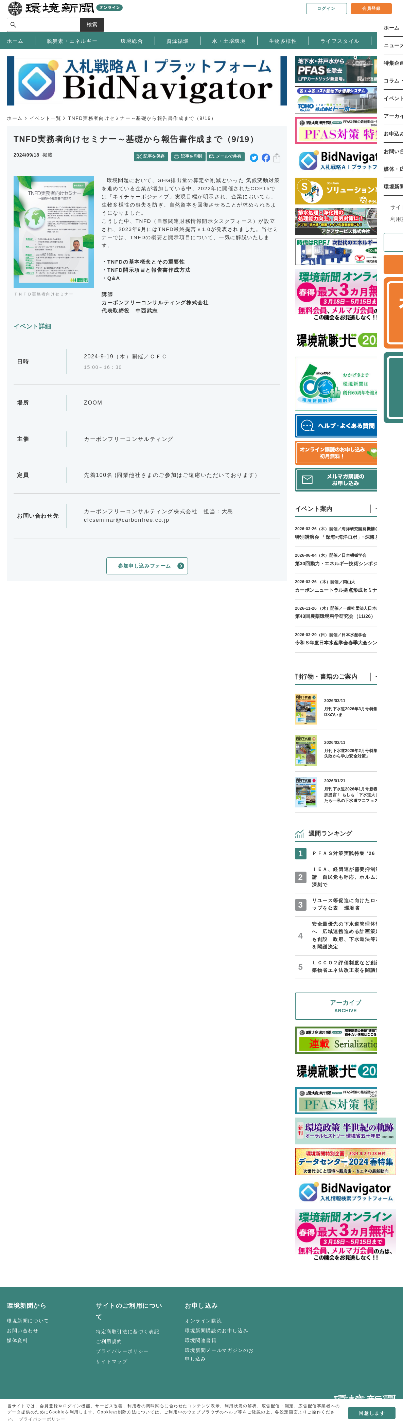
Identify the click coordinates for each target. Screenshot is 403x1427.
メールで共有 (230, 155)
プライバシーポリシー (122, 1351)
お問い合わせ (23, 1330)
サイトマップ (112, 1361)
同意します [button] (371, 1413)
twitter (254, 155)
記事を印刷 (192, 155)
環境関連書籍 (201, 1340)
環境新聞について (28, 1320)
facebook (266, 155)
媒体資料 (17, 1340)
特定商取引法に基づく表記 (127, 1331)
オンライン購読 (203, 1320)
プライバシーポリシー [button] (42, 1419)
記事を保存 (156, 155)
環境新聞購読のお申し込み (216, 1330)
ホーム (15, 118)
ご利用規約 (109, 1341)
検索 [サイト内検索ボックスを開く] (384, 16)
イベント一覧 (46, 118)
